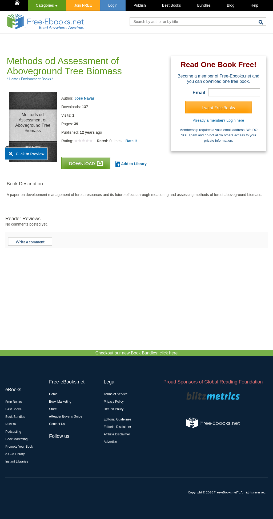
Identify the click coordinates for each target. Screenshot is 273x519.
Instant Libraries (16, 461)
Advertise (110, 442)
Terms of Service (115, 394)
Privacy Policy (114, 401)
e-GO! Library (15, 454)
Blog (230, 5)
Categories (47, 5)
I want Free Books (218, 107)
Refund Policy (113, 409)
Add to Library (131, 164)
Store (53, 409)
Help (254, 5)
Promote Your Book (19, 446)
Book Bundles (15, 417)
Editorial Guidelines (117, 419)
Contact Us (57, 424)
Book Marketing (16, 439)
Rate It (131, 141)
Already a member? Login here (218, 120)
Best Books (171, 5)
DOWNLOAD (86, 163)
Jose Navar (84, 98)
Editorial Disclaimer (117, 427)
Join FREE (83, 5)
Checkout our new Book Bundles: (136, 353)
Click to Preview (30, 154)
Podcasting (13, 432)
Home (53, 394)
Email (198, 92)
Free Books (13, 402)
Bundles (204, 5)
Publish (140, 5)
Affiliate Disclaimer (117, 434)
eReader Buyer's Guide (65, 416)
